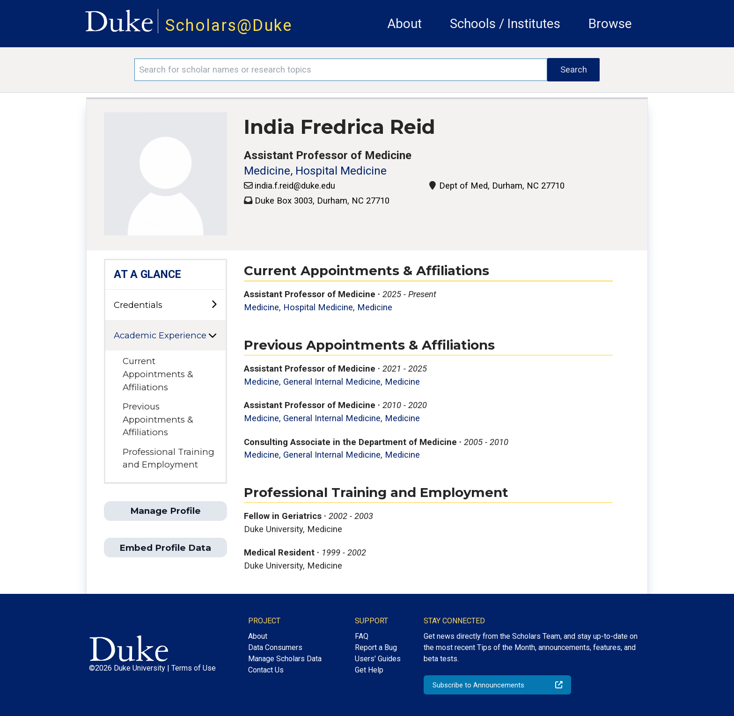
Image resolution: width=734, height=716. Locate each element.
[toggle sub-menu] (214, 305)
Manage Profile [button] (165, 510)
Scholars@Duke (229, 25)
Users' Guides (378, 658)
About (404, 23)
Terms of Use (193, 668)
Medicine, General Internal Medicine (312, 382)
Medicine (374, 307)
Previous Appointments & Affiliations (158, 419)
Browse (610, 23)
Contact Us (266, 669)
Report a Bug (376, 647)
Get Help (369, 669)
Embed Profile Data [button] (165, 547)
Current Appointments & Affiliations (158, 374)
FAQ (361, 636)
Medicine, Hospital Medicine (315, 170)
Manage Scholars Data (285, 658)
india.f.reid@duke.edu (295, 185)
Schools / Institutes (505, 23)
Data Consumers (275, 647)
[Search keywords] (340, 69)
